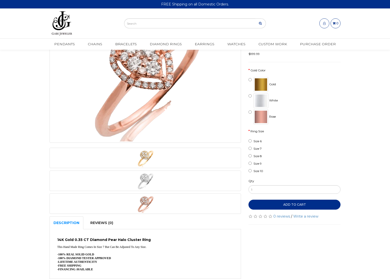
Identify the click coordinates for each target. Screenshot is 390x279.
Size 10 (255, 171)
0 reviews (281, 216)
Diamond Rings (166, 44)
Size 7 (255, 148)
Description (66, 223)
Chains (95, 44)
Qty (251, 181)
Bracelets (126, 44)
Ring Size (257, 131)
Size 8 (255, 156)
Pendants (64, 44)
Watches (236, 44)
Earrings (204, 44)
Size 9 (255, 163)
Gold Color (258, 70)
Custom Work (272, 44)
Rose (262, 116)
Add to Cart (294, 204)
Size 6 (255, 141)
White (263, 100)
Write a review (305, 216)
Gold (262, 84)
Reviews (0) (101, 223)
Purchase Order (318, 44)
